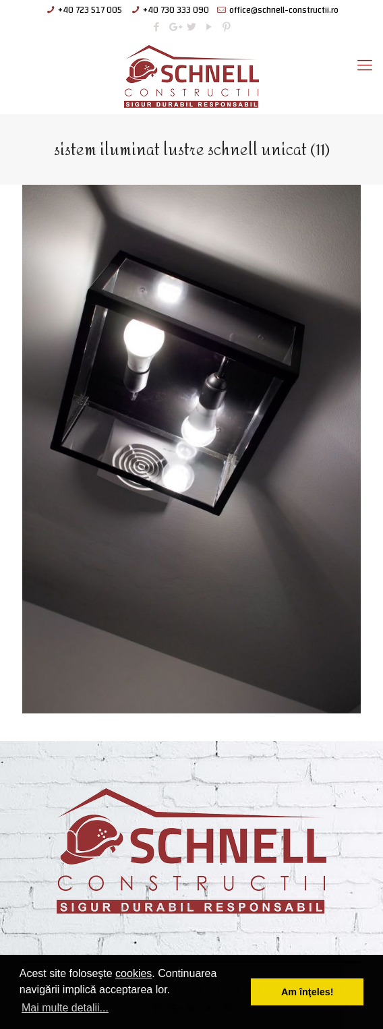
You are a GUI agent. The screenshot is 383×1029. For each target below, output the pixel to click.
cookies (133, 973)
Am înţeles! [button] (307, 992)
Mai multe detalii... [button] (65, 1007)
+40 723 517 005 (90, 10)
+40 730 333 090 (176, 10)
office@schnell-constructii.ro (283, 10)
